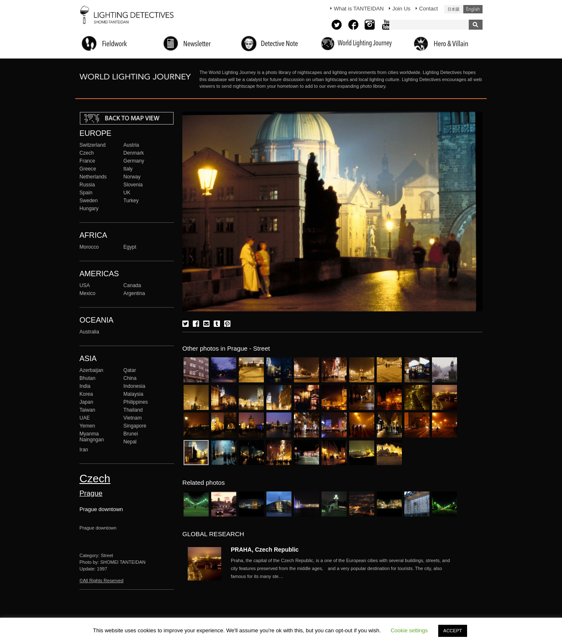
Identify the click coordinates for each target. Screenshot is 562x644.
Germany (133, 161)
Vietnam (132, 418)
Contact (428, 8)
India (84, 386)
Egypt (129, 247)
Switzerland (92, 145)
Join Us (401, 8)
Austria (131, 145)
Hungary (89, 208)
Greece (87, 169)
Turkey (130, 201)
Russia (87, 185)
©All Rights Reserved (101, 580)
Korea (86, 394)
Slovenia (133, 185)
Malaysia (133, 394)
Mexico (87, 293)
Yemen (87, 426)
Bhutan (87, 378)
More (344, 568)
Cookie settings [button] (409, 630)
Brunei (130, 434)
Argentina (134, 293)
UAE (84, 418)
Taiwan (87, 410)
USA (84, 285)
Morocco (89, 247)
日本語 (453, 9)
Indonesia (134, 386)
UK (126, 193)
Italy (128, 169)
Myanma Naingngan (91, 437)
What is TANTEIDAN (358, 8)
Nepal (130, 442)
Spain (85, 193)
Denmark (133, 153)
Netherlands (93, 177)
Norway (131, 177)
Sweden (88, 201)
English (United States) (473, 9)
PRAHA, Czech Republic (265, 549)
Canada (132, 285)
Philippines (135, 402)
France (87, 161)
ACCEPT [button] (452, 630)
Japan (86, 402)
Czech (86, 153)
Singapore (134, 426)
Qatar (129, 370)
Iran (83, 450)
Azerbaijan (91, 370)
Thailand (133, 410)
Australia (89, 332)
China (130, 378)
